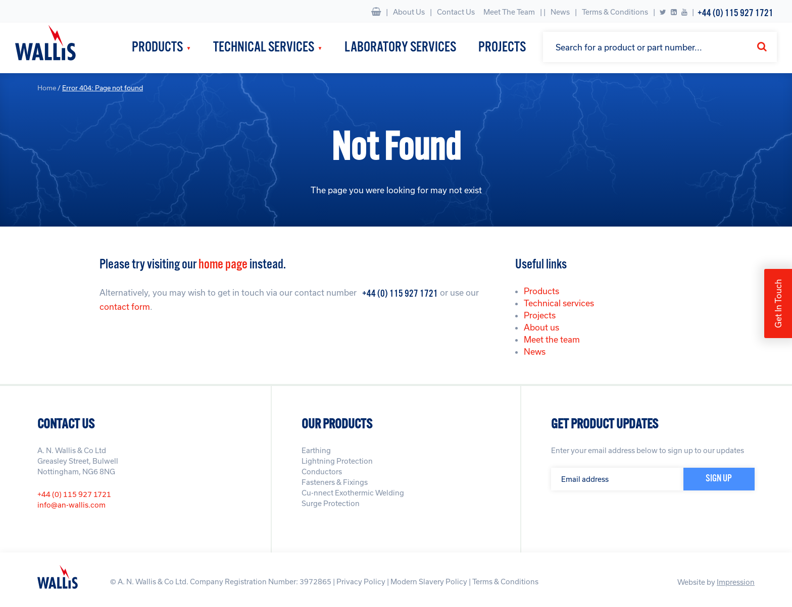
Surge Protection (331, 503)
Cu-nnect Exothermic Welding (353, 492)
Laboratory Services (400, 48)
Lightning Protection (337, 461)
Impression (736, 582)
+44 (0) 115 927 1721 (735, 13)
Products (157, 48)
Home (46, 88)
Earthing (316, 450)
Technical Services (263, 48)
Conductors (322, 471)
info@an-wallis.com (71, 505)
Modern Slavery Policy (428, 581)
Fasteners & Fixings (335, 482)
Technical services (559, 303)
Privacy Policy (360, 581)
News (560, 12)
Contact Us (456, 12)
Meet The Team (509, 12)
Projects (502, 48)
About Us (409, 12)
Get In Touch (778, 303)
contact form (125, 306)
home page (223, 264)
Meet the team (552, 339)
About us (541, 327)
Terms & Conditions (615, 12)
